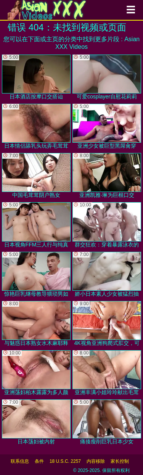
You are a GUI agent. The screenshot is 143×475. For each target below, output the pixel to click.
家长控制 (120, 461)
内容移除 (96, 461)
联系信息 (20, 461)
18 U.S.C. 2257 (65, 461)
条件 (39, 461)
